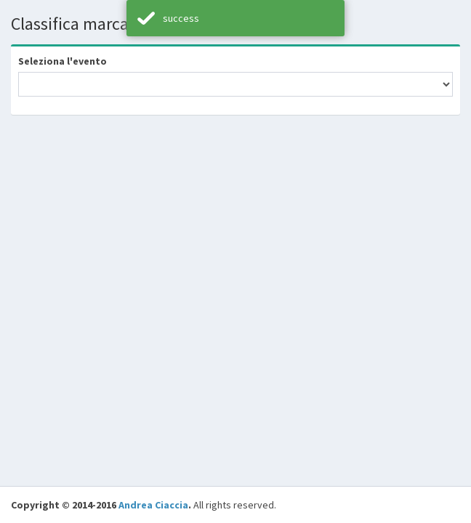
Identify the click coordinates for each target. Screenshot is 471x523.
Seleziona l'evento (62, 61)
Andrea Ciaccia (153, 504)
